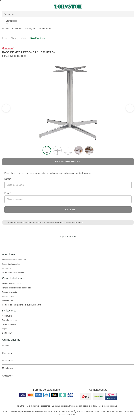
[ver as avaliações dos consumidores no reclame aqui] (98, 396)
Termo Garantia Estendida (13, 272)
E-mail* (7, 193)
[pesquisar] (130, 14)
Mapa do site (7, 301)
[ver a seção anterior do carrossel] (130, 108)
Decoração (68, 353)
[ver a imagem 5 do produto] (89, 150)
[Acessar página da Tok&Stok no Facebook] (57, 242)
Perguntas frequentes (11, 264)
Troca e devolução (9, 292)
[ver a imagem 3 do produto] (68, 150)
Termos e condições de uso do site (16, 288)
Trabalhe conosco (9, 320)
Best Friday (7, 333)
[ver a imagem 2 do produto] (57, 150)
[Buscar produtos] (68, 14)
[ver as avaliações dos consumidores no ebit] (85, 396)
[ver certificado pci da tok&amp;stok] (111, 396)
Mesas (23, 38)
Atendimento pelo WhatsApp (14, 260)
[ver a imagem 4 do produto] (78, 150)
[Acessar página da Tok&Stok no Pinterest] (72, 242)
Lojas (4, 329)
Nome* (7, 179)
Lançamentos (44, 29)
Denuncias (6, 268)
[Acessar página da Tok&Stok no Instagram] (64, 242)
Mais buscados (68, 368)
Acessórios (17, 29)
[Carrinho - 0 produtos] (132, 6)
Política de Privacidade (11, 283)
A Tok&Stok (7, 316)
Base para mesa (37, 38)
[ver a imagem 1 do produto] (46, 150)
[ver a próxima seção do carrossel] (6, 108)
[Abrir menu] (22, 6)
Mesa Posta (68, 360)
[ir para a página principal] (68, 7)
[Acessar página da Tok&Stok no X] (79, 242)
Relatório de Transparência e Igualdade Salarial (21, 305)
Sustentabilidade (9, 324)
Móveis (5, 29)
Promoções (30, 29)
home (4, 38)
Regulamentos (8, 296)
